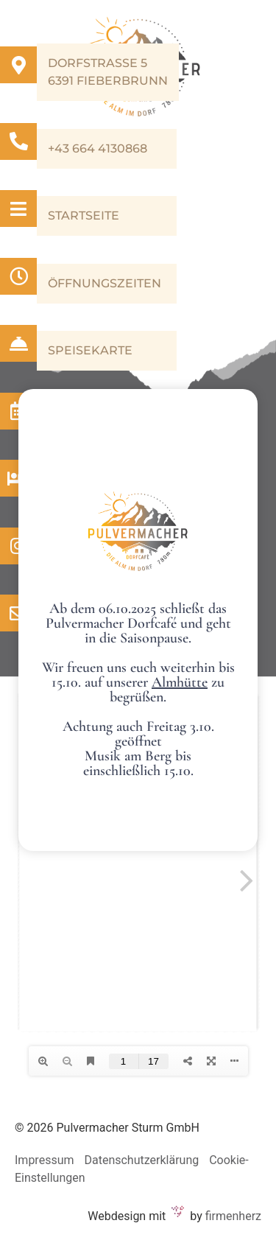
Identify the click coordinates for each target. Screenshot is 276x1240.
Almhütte (180, 682)
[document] (138, 620)
